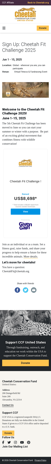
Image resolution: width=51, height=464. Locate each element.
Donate (43, 28)
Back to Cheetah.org (38, 2)
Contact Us (8, 405)
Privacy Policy (40, 460)
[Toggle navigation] (4, 28)
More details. (31, 256)
